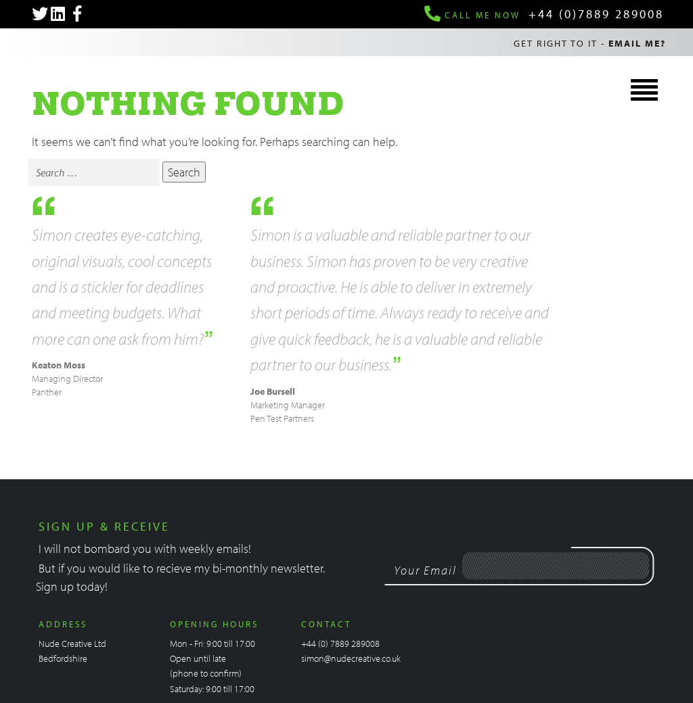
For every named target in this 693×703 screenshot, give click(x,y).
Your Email (425, 570)
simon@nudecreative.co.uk (351, 658)
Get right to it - (590, 43)
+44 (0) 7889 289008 (340, 643)
